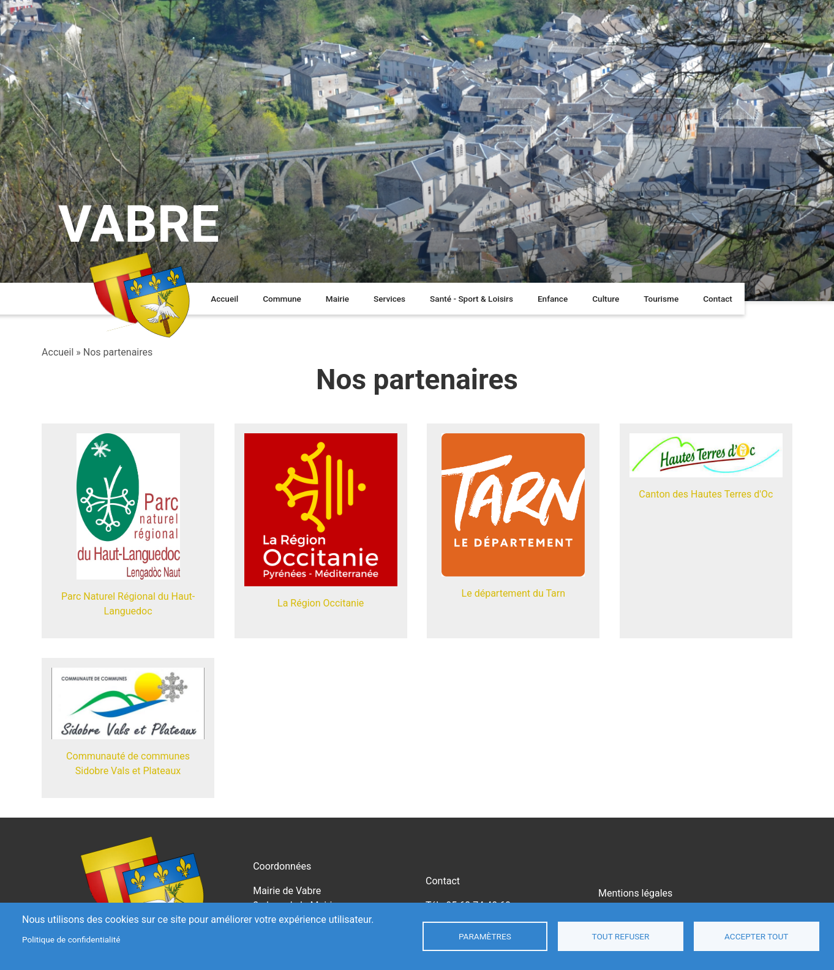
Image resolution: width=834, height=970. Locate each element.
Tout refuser (621, 936)
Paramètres (485, 936)
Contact (717, 299)
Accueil (224, 299)
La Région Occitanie (320, 603)
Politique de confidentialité (71, 939)
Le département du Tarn (513, 593)
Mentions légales (635, 893)
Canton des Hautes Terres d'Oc (706, 494)
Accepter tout (756, 936)
